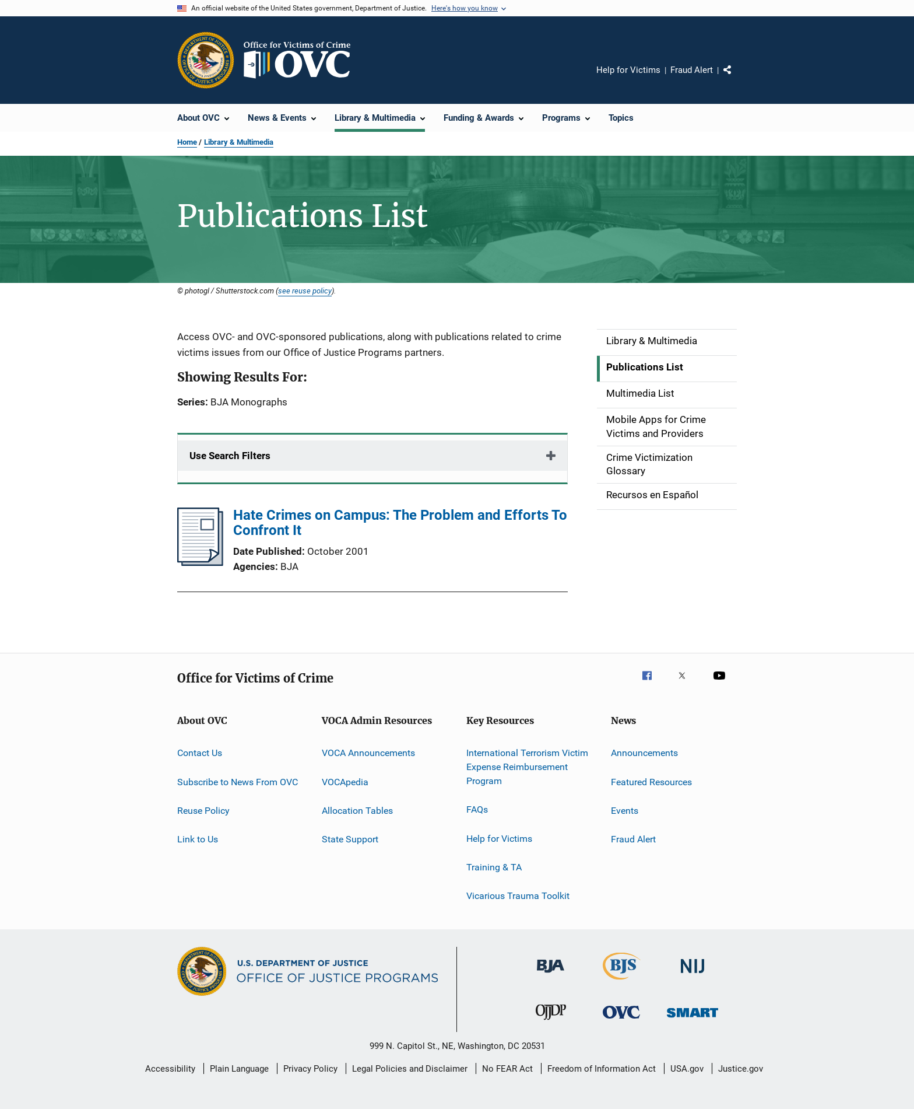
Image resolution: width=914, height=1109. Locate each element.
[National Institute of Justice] (692, 975)
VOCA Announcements (368, 752)
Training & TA (494, 867)
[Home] (302, 60)
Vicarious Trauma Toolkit (518, 895)
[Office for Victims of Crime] (621, 1020)
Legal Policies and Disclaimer (409, 1068)
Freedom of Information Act (601, 1068)
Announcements (644, 752)
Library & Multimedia (238, 142)
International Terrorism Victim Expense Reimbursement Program (527, 766)
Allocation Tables (357, 810)
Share (736, 78)
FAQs (477, 809)
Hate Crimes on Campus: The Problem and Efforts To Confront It (400, 522)
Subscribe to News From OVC (237, 782)
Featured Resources (651, 782)
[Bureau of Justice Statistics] (622, 982)
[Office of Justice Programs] (205, 60)
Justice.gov (740, 1068)
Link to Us (197, 839)
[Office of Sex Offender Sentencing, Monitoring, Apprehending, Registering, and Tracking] (692, 1019)
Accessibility (170, 1068)
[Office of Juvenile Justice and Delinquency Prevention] (551, 1022)
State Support (350, 839)
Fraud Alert (691, 70)
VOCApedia (345, 782)
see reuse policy (305, 290)
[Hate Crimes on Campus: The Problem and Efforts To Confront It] (200, 562)
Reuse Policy (203, 810)
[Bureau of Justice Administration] (550, 975)
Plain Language (239, 1068)
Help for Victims (628, 70)
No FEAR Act (507, 1068)
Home (187, 142)
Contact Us (199, 752)
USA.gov (687, 1068)
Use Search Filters (229, 455)
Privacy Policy (310, 1068)
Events (624, 810)
